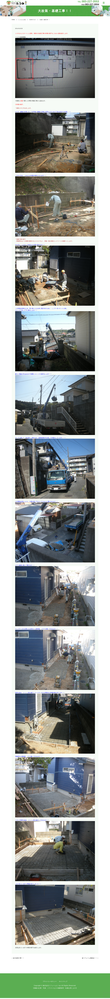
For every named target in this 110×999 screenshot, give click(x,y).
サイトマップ (63, 982)
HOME (13, 20)
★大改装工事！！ (18, 959)
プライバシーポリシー (50, 982)
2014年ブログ (32, 20)
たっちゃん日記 (22, 20)
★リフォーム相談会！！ (89, 959)
